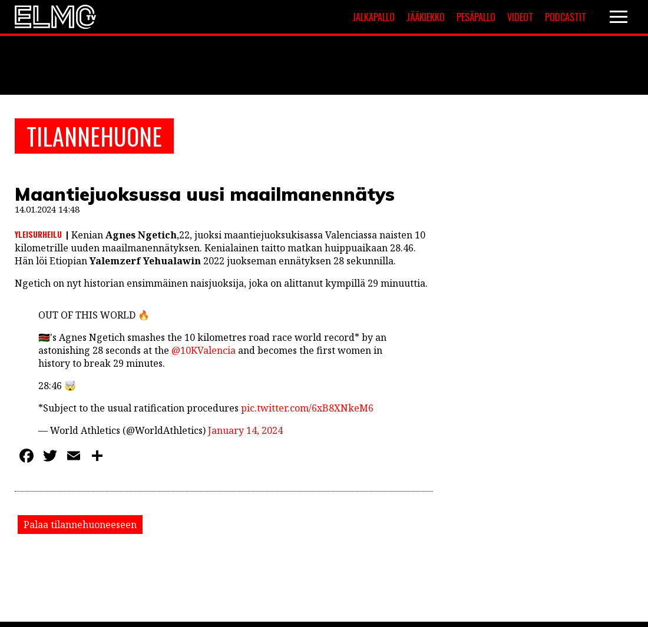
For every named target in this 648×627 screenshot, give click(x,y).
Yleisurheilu (38, 234)
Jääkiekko (425, 17)
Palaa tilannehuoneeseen (80, 524)
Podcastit (565, 17)
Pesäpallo (476, 17)
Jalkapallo (373, 17)
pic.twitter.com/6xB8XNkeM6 (307, 408)
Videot (520, 17)
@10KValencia (203, 350)
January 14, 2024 (245, 430)
